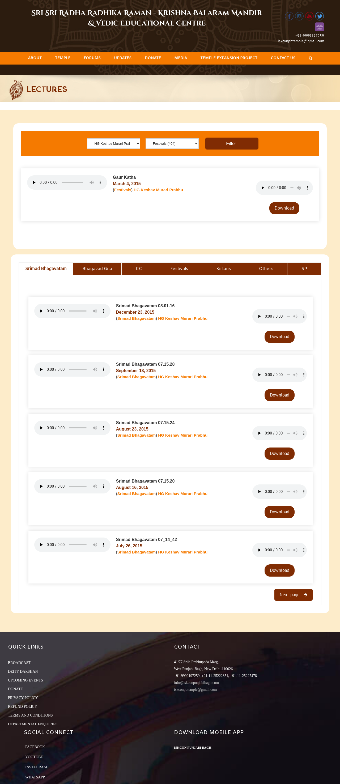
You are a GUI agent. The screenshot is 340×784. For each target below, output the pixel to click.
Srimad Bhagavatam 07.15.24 (145, 422)
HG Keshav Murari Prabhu (158, 190)
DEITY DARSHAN (23, 672)
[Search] (310, 58)
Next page (290, 595)
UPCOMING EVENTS (25, 680)
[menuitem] (34, 58)
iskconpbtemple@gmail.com (301, 41)
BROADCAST (19, 663)
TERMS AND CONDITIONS (30, 715)
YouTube (34, 757)
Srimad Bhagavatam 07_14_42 (146, 539)
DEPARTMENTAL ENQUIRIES (32, 724)
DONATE (15, 689)
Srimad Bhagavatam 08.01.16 (145, 306)
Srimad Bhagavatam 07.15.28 (145, 364)
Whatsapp (35, 777)
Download (284, 208)
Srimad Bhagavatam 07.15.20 (145, 481)
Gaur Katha (124, 177)
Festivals (122, 190)
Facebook (35, 747)
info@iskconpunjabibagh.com (196, 683)
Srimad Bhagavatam (136, 318)
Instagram (36, 767)
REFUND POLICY (22, 707)
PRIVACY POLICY (23, 698)
